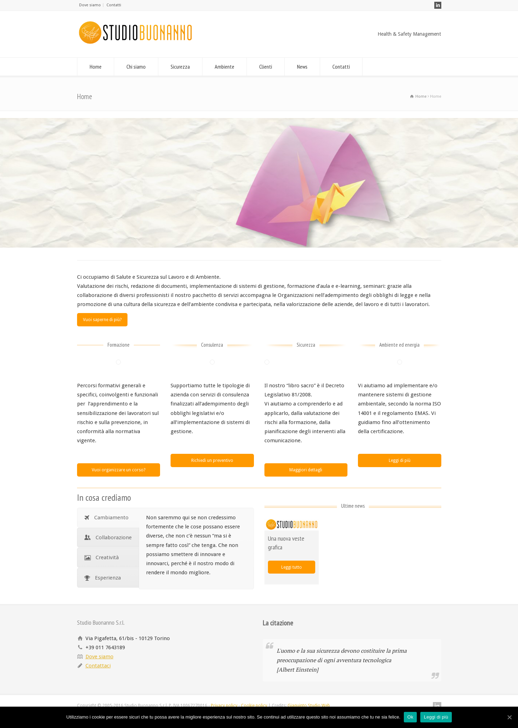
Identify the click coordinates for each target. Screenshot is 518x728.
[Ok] (509, 717)
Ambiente (224, 66)
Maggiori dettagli (305, 469)
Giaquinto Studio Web (309, 705)
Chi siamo (136, 66)
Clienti (265, 66)
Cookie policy (254, 705)
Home (96, 66)
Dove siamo (90, 5)
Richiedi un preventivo (212, 460)
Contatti (113, 5)
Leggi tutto (291, 567)
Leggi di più (399, 460)
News (302, 66)
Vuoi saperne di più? (102, 319)
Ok (410, 717)
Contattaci (98, 666)
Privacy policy (224, 705)
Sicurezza (180, 66)
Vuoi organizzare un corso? (118, 469)
